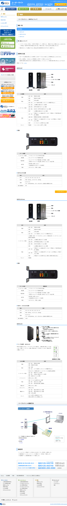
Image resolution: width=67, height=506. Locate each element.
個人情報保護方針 (20, 475)
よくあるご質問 (4, 22)
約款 (13, 475)
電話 (37, 480)
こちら (25, 63)
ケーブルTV (5, 480)
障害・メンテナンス (7, 499)
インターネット (23, 480)
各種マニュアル (4, 16)
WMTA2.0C (22, 36)
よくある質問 (5, 488)
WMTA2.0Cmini (23, 34)
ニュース (15, 499)
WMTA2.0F (22, 31)
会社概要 (8, 475)
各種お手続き (3, 19)
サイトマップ (56, 480)
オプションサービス (4, 26)
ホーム (2, 475)
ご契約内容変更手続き (7, 481)
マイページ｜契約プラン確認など (33, 475)
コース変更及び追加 (7, 483)
